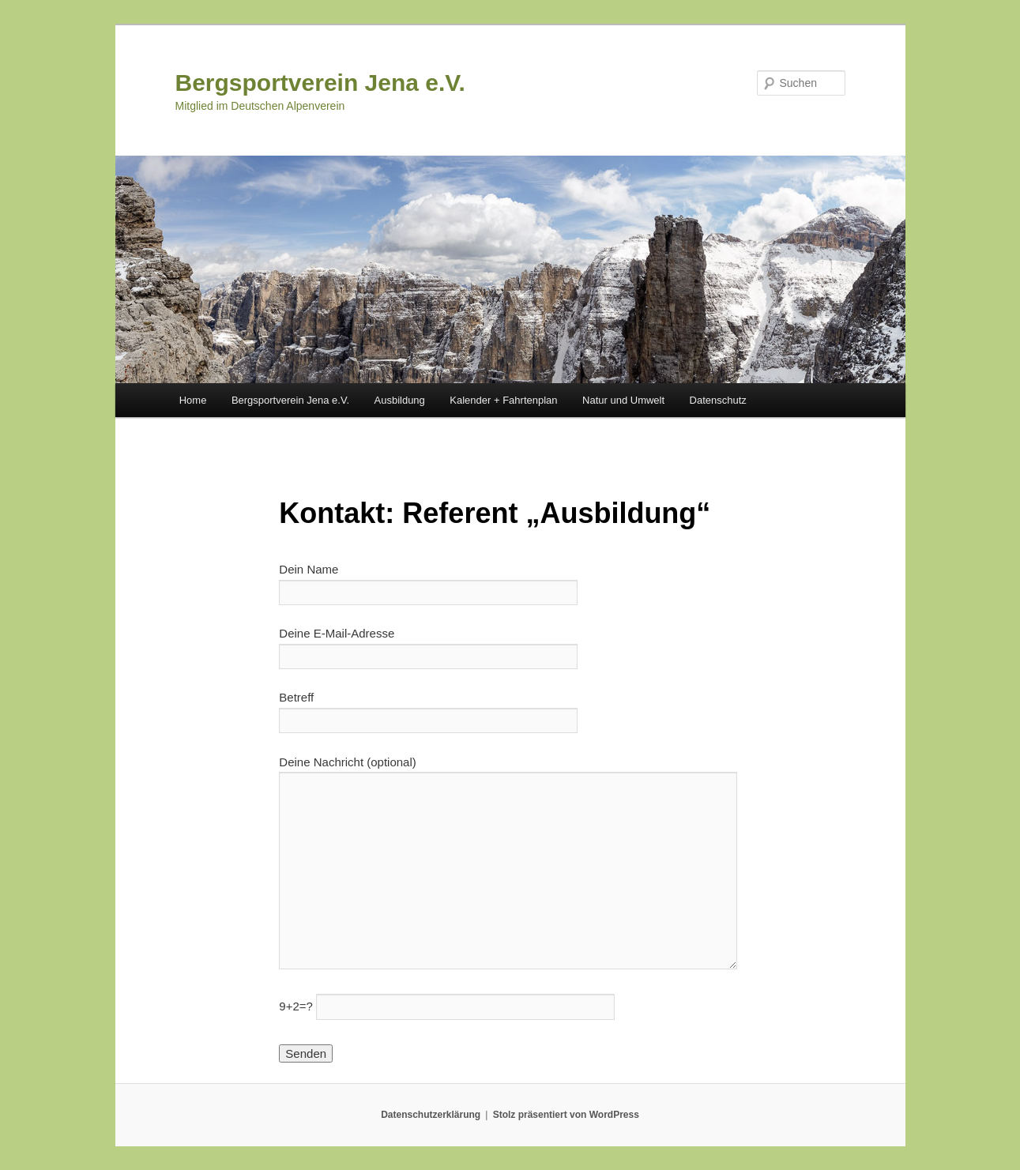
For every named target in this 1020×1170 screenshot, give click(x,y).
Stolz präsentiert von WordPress (566, 1114)
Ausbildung (400, 400)
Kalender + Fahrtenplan (503, 400)
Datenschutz (718, 400)
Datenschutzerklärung (430, 1114)
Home (193, 400)
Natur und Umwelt (623, 400)
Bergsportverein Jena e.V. (320, 83)
